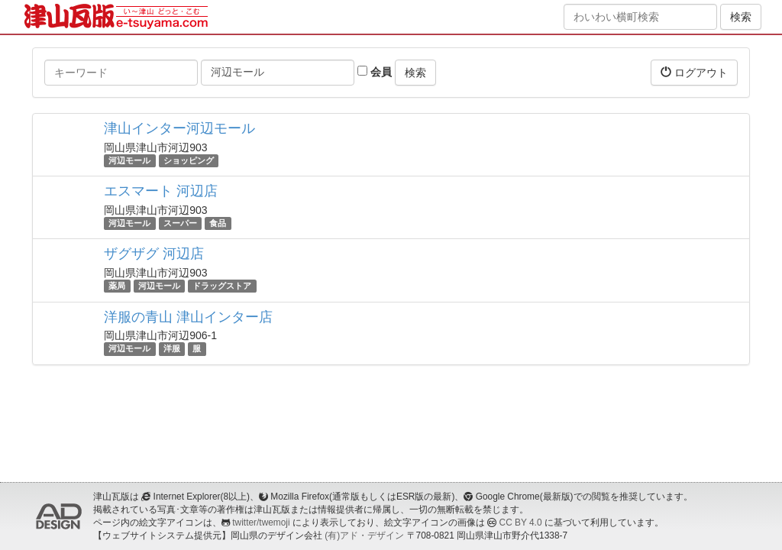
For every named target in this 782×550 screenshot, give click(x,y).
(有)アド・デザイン (364, 535)
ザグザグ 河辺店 (154, 253)
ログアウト (694, 72)
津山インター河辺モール (179, 128)
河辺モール (129, 160)
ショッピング (188, 160)
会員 (374, 72)
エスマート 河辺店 (161, 191)
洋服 (171, 349)
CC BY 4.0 (520, 522)
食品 (217, 223)
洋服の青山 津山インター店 (188, 317)
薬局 (116, 285)
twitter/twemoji (260, 522)
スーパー (180, 223)
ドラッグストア (221, 285)
